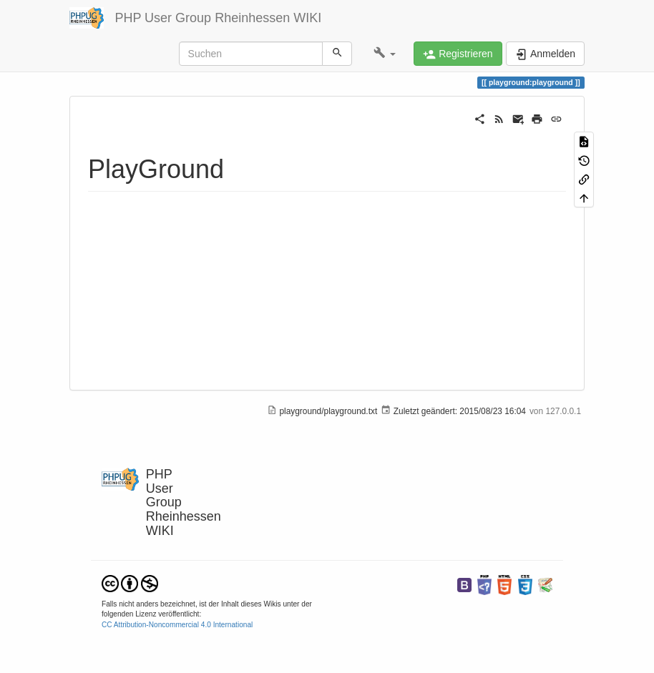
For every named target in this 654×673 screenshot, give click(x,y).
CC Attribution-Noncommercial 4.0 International (177, 625)
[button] (384, 54)
